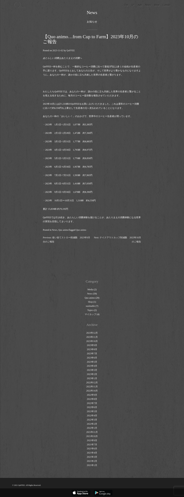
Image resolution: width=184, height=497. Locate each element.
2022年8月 (92, 399)
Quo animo (63, 230)
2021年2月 (92, 461)
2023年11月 (92, 337)
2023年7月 (92, 353)
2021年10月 (92, 436)
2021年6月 (92, 448)
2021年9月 (92, 440)
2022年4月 (92, 415)
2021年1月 (92, 465)
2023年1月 (92, 378)
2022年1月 (92, 428)
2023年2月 (92, 374)
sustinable (90, 306)
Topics (90, 310)
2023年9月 (92, 345)
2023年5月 (92, 362)
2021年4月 (92, 452)
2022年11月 (92, 386)
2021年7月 (92, 444)
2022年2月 (92, 424)
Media (90, 289)
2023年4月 (92, 366)
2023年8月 (92, 349)
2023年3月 (92, 370)
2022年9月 (92, 395)
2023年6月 (92, 357)
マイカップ (90, 314)
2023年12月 (92, 333)
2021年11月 (92, 432)
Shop (90, 302)
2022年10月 (92, 390)
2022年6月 (92, 407)
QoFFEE (71, 50)
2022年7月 (92, 403)
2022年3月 (92, 419)
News (54, 230)
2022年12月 (92, 382)
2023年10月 (92, 341)
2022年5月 (92, 411)
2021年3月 (92, 457)
